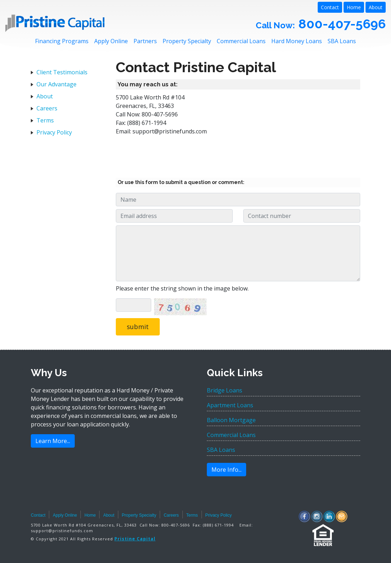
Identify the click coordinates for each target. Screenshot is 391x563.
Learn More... (52, 441)
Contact (330, 7)
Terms (45, 120)
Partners (145, 41)
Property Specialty (187, 41)
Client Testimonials (61, 72)
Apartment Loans (230, 405)
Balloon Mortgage (231, 420)
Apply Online (111, 41)
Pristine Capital (134, 539)
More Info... (226, 469)
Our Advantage (56, 84)
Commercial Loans (241, 41)
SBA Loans (342, 41)
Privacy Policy (54, 132)
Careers (46, 108)
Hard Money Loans (296, 41)
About (375, 7)
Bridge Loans (224, 390)
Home (354, 7)
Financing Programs (62, 41)
